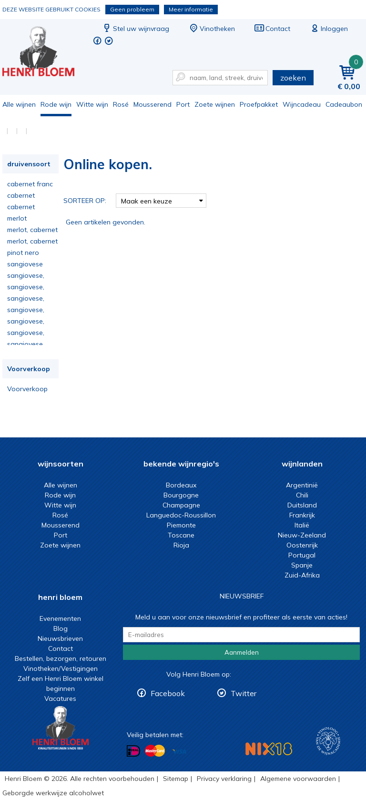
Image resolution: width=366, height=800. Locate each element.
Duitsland (302, 505)
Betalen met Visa (179, 751)
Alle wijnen (19, 104)
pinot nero (23, 252)
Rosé (121, 104)
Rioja (181, 545)
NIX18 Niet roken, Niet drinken (268, 748)
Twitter (243, 693)
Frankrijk (302, 515)
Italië (302, 525)
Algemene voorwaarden (298, 778)
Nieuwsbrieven (60, 638)
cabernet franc (30, 184)
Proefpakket (259, 104)
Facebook (168, 693)
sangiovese (25, 264)
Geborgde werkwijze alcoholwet (53, 793)
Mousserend (152, 104)
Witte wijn (92, 104)
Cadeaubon (343, 104)
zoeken (293, 77)
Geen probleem (132, 9)
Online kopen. (44, 52)
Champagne (181, 505)
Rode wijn (56, 104)
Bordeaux (181, 485)
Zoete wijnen (214, 104)
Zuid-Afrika (302, 575)
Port (183, 104)
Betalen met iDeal (133, 751)
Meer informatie (191, 9)
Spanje (302, 565)
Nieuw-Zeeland (302, 535)
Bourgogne (181, 495)
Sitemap (175, 778)
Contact (272, 28)
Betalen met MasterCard (155, 751)
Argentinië (302, 485)
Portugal (301, 555)
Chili (302, 495)
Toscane (181, 535)
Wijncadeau (302, 104)
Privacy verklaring (224, 778)
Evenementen (60, 618)
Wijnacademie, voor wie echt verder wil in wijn (328, 741)
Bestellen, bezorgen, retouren (60, 658)
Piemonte (181, 525)
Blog (60, 628)
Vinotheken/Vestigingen (60, 668)
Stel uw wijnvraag (135, 28)
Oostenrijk (302, 545)
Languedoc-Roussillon (181, 515)
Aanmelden (241, 652)
